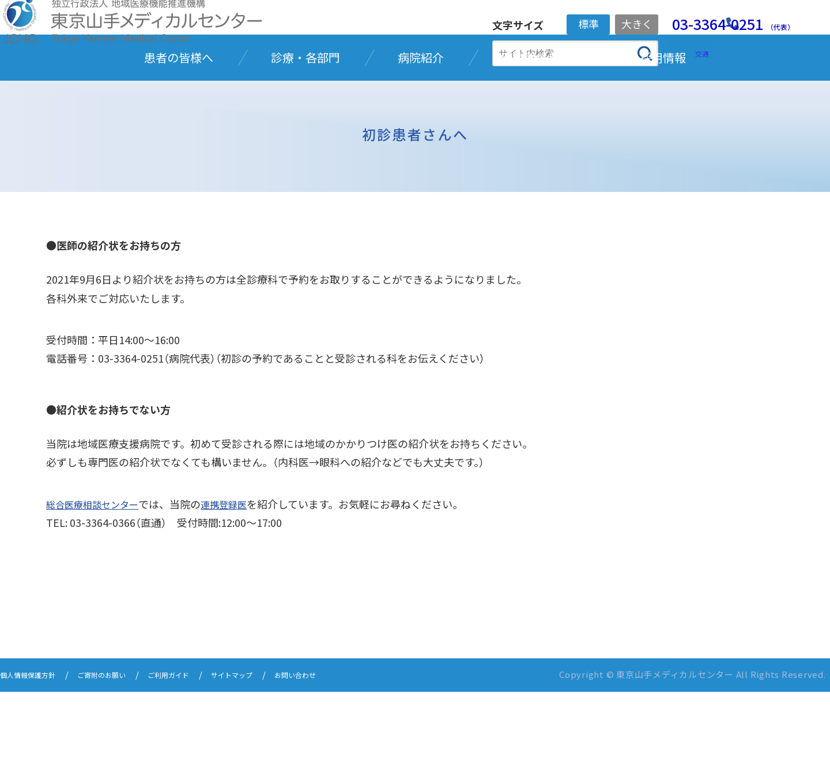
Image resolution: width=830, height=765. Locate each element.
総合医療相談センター (97, 578)
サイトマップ (273, 749)
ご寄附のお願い (121, 749)
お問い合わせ (347, 749)
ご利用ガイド (199, 749)
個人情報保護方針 (34, 749)
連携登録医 (237, 578)
